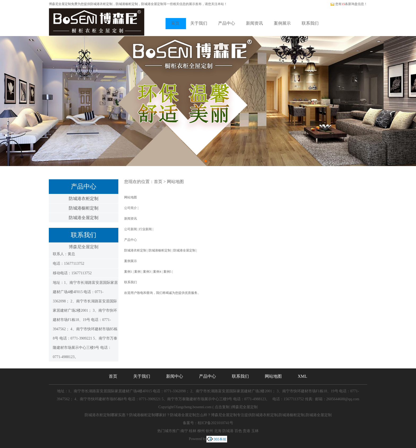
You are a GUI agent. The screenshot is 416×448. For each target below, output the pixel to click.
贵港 (246, 431)
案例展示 (282, 23)
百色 (238, 431)
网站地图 (175, 181)
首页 (175, 23)
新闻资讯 (254, 23)
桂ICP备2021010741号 (215, 423)
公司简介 (130, 208)
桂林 (192, 431)
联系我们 (310, 23)
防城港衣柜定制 (101, 4)
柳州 (201, 431)
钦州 (209, 431)
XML (302, 376)
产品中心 (226, 23)
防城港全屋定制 (83, 217)
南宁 (184, 431)
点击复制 (222, 407)
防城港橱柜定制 (83, 208)
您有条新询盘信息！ (348, 4)
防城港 (227, 431)
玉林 (255, 431)
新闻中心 (174, 376)
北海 (218, 431)
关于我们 (198, 23)
